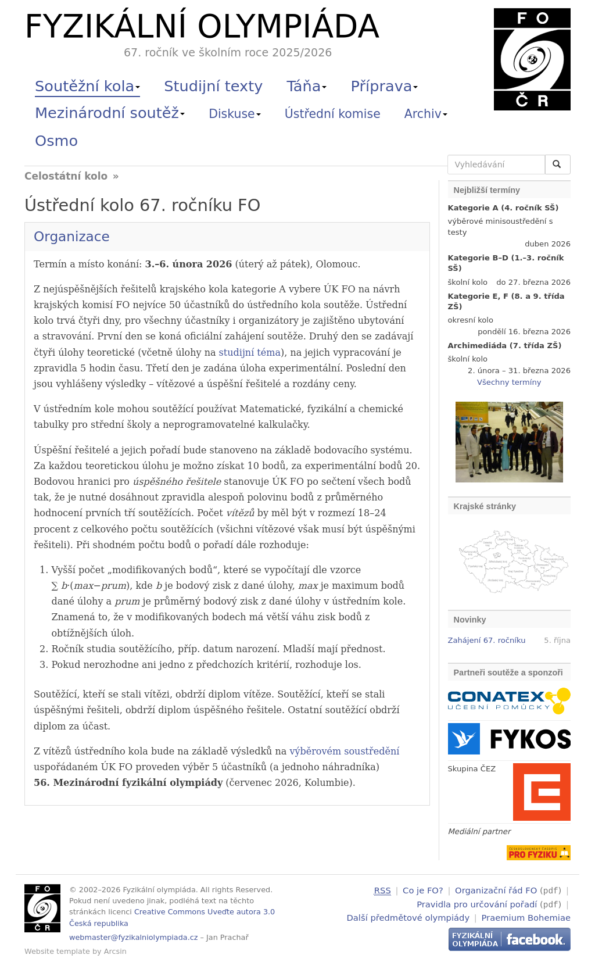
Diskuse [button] (235, 114)
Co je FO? (423, 890)
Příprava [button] (384, 86)
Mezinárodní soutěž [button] (110, 112)
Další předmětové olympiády (408, 916)
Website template (57, 951)
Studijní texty (213, 86)
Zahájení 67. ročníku (487, 640)
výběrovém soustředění (344, 751)
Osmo (56, 140)
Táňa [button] (306, 86)
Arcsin (115, 951)
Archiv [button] (425, 114)
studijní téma (250, 352)
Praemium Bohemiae (526, 916)
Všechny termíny (509, 382)
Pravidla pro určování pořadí (477, 903)
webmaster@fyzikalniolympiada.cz (133, 937)
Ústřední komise (333, 114)
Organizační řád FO (496, 890)
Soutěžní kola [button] (87, 86)
